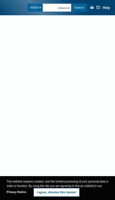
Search (79, 7)
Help (106, 8)
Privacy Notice (16, 192)
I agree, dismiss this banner (56, 192)
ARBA (34, 7)
